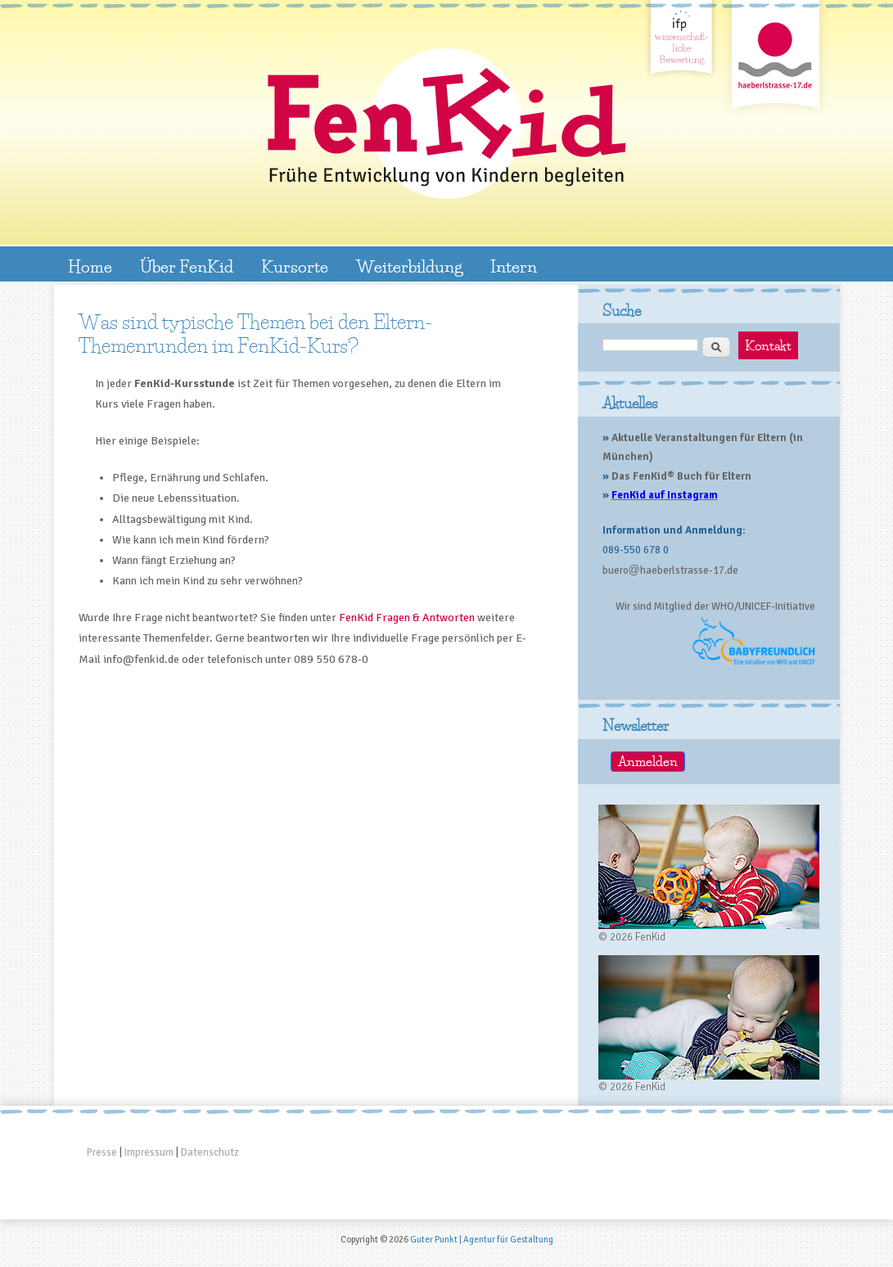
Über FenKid (186, 266)
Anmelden (648, 761)
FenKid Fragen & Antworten (407, 617)
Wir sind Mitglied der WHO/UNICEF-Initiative (715, 606)
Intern (513, 266)
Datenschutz (210, 1152)
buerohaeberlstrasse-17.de (670, 570)
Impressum (149, 1152)
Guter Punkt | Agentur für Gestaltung (481, 1239)
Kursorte (294, 266)
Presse (102, 1152)
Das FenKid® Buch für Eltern (681, 476)
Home (90, 266)
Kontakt (768, 345)
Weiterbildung (409, 266)
